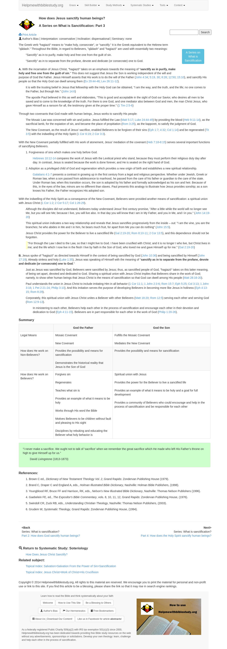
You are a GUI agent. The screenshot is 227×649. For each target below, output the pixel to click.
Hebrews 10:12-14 (44, 158)
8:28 (164, 77)
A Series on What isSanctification (193, 56)
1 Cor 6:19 (84, 134)
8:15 (162, 142)
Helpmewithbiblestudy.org (42, 5)
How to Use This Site (69, 602)
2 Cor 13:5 (155, 233)
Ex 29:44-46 (92, 81)
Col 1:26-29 (77, 203)
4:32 (162, 129)
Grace (73, 5)
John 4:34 (142, 77)
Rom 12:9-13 (35, 302)
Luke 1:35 (66, 259)
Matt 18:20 (142, 297)
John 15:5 (163, 227)
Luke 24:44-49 (144, 119)
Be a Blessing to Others (98, 602)
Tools (164, 5)
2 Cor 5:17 (61, 203)
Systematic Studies (142, 5)
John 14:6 (69, 91)
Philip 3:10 (57, 287)
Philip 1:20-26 (167, 312)
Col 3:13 (193, 283)
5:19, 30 (155, 77)
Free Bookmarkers (102, 610)
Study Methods (115, 5)
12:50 (172, 77)
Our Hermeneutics (74, 610)
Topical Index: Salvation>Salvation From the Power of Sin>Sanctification (71, 566)
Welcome (48, 602)
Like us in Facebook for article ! (99, 619)
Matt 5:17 (127, 119)
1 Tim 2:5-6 (125, 105)
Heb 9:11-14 (192, 119)
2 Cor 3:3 (98, 134)
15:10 (180, 77)
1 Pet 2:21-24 (41, 287)
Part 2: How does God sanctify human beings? (51, 535)
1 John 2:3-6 (152, 283)
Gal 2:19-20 (122, 233)
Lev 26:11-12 (109, 81)
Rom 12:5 (156, 297)
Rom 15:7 (167, 283)
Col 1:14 (172, 129)
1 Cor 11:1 (135, 283)
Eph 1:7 (153, 129)
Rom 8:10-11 (139, 233)
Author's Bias (49, 610)
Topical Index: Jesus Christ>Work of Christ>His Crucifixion (62, 572)
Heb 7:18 (153, 142)
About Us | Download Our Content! (52, 618)
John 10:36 (149, 255)
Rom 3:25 (128, 123)
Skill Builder (92, 5)
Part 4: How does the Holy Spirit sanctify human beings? (176, 535)
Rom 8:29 (36, 291)
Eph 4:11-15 (64, 312)
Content (179, 5)
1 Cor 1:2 (47, 203)
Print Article (28, 34)
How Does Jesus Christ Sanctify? (47, 554)
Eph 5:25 (180, 283)
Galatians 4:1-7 (42, 174)
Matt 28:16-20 (192, 277)
